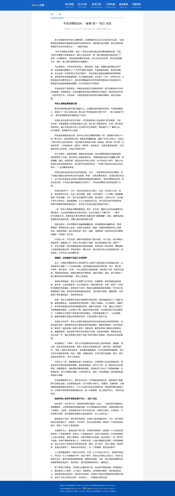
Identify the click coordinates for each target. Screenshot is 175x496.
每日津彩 (69, 4)
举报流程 (113, 491)
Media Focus (123, 7)
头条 (59, 14)
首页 (52, 14)
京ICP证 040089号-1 (109, 488)
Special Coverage (136, 7)
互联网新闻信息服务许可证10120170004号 (103, 485)
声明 (83, 491)
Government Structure (96, 7)
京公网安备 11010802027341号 (93, 488)
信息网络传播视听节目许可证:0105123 (71, 488)
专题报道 (136, 4)
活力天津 (82, 4)
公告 (80, 491)
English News (69, 7)
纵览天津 (96, 4)
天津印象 (110, 4)
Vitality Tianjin (82, 7)
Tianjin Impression (111, 7)
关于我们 (62, 491)
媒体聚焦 (123, 4)
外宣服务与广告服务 (72, 491)
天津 (42, 5)
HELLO (36, 5)
